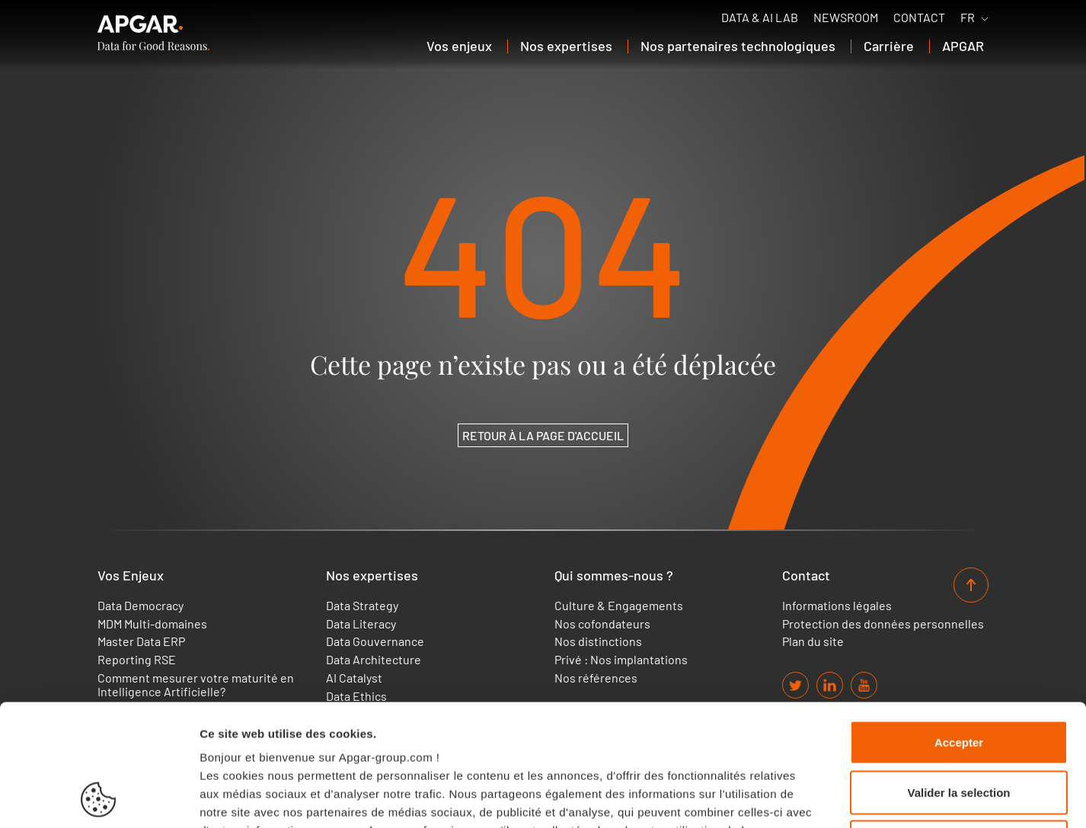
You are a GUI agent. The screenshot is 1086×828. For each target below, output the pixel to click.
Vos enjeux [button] (459, 45)
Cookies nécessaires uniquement (958, 727)
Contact (919, 17)
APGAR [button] (963, 45)
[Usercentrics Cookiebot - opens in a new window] (98, 798)
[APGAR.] (153, 32)
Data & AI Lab (759, 17)
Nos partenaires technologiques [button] (737, 45)
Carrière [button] (889, 45)
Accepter (958, 628)
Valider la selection (958, 678)
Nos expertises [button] (566, 45)
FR (967, 17)
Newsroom (845, 17)
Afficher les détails (838, 797)
